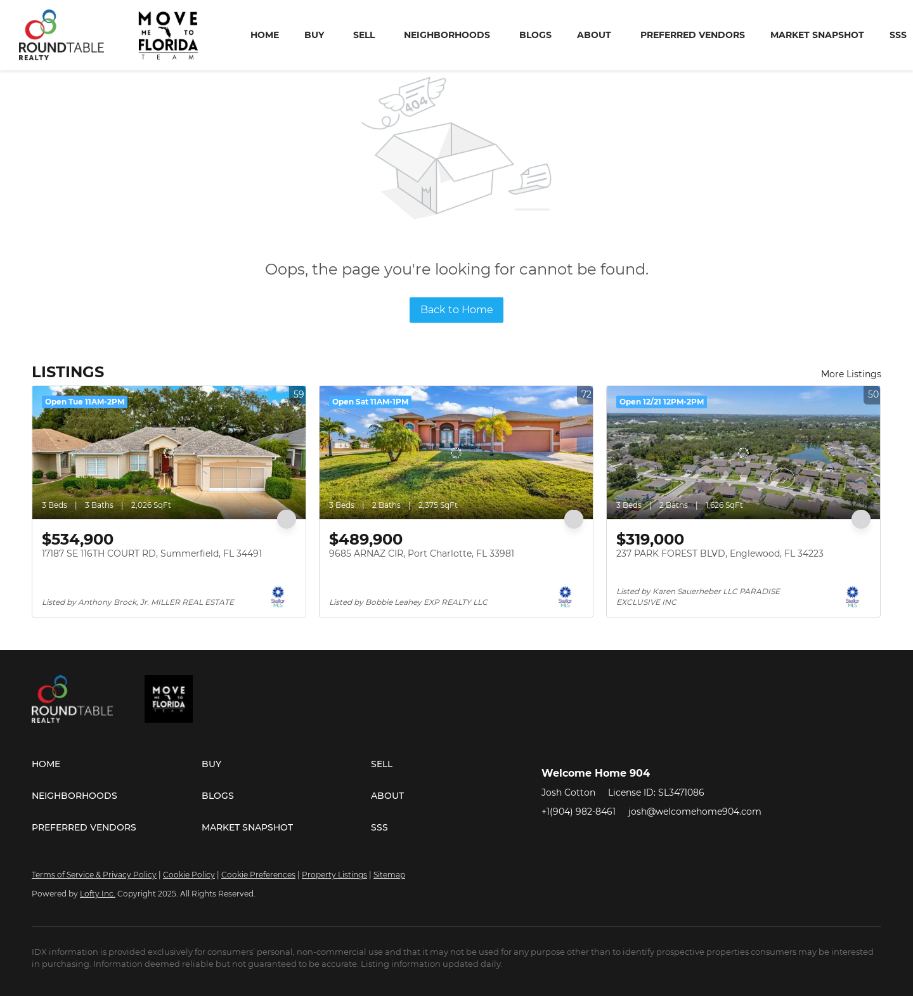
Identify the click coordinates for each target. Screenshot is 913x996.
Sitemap (389, 874)
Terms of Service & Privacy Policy (94, 874)
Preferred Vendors (692, 35)
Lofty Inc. (97, 893)
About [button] (594, 35)
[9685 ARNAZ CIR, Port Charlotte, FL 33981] (456, 452)
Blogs (535, 35)
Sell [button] (364, 35)
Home (264, 35)
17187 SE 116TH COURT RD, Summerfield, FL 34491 (152, 553)
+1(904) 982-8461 (578, 811)
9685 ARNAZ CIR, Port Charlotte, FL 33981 (421, 553)
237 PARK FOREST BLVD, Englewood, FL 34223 (720, 553)
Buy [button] (314, 35)
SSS (898, 35)
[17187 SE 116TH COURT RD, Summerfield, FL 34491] (169, 452)
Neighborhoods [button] (447, 35)
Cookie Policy (189, 874)
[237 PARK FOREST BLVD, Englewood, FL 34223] (743, 452)
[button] (117, 763)
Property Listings (334, 874)
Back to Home (456, 310)
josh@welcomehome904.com (694, 811)
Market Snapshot (817, 35)
